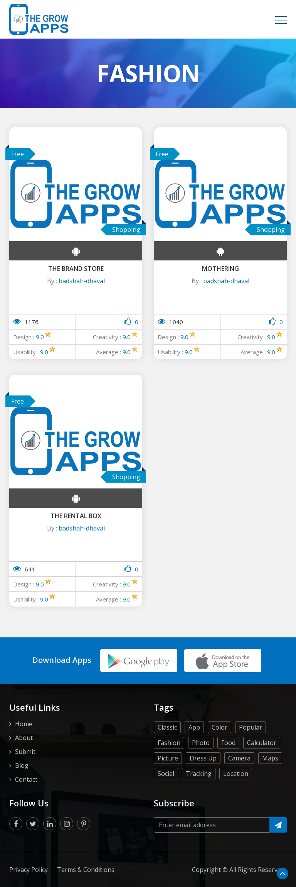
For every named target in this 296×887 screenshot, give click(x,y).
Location (235, 792)
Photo (201, 761)
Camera (239, 777)
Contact (26, 798)
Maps (270, 777)
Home (23, 742)
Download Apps (61, 664)
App (194, 746)
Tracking (199, 792)
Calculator (261, 761)
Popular (250, 746)
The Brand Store (76, 268)
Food (228, 761)
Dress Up (203, 777)
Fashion (169, 761)
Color (219, 746)
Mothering (220, 268)
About (24, 756)
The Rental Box (75, 516)
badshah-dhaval (82, 281)
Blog (22, 784)
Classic (167, 746)
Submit (25, 770)
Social (166, 792)
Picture (168, 777)
